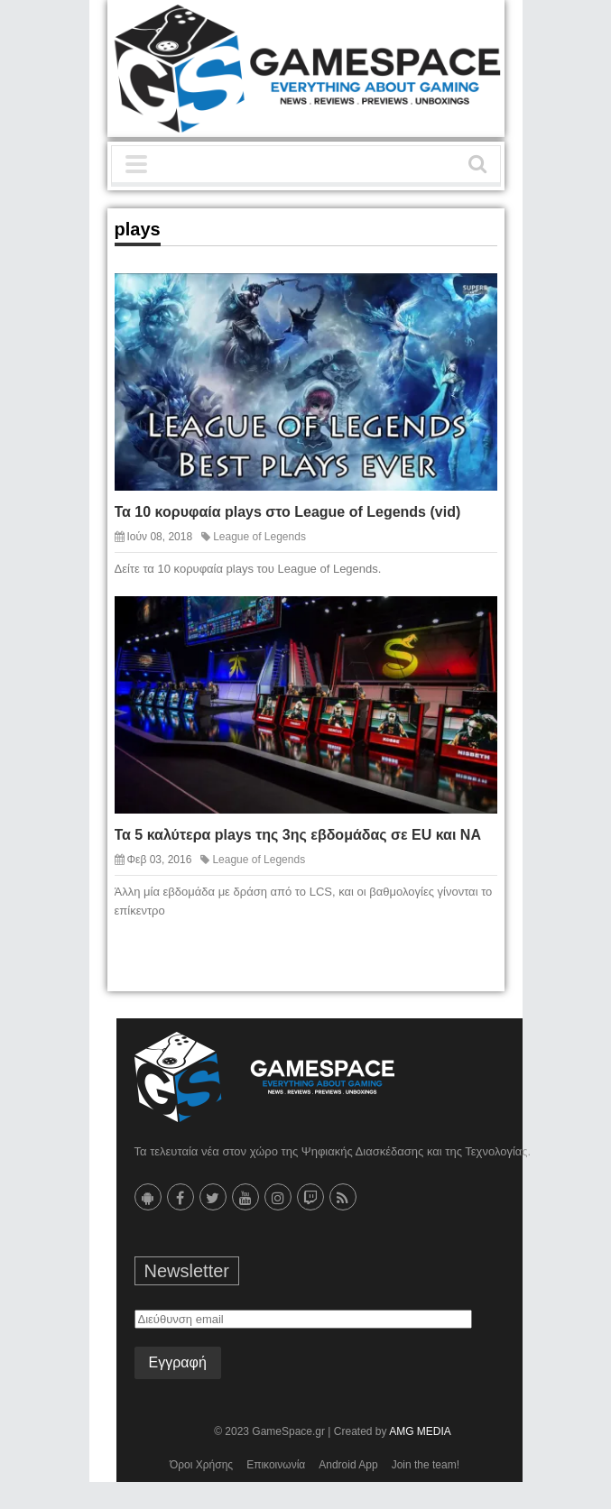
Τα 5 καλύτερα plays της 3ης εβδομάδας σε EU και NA (298, 834)
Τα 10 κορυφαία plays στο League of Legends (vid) (288, 512)
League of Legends (259, 536)
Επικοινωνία (275, 1464)
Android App (348, 1464)
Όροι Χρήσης (201, 1464)
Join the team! (425, 1464)
